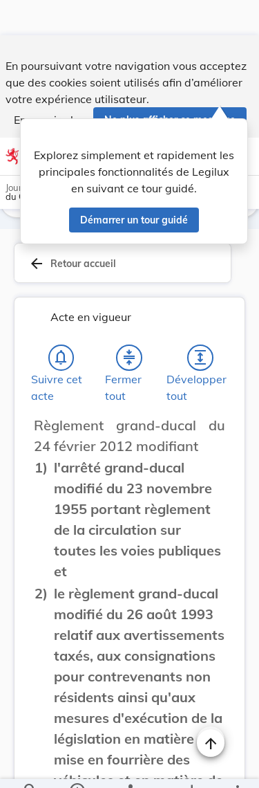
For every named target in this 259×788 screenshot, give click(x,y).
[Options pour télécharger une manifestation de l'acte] (191, 766)
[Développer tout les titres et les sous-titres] (200, 322)
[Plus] (237, 766)
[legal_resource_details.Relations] (129, 766)
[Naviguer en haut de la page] (210, 708)
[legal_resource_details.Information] (76, 766)
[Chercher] (30, 766)
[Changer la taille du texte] (210, 405)
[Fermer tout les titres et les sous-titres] (129, 322)
